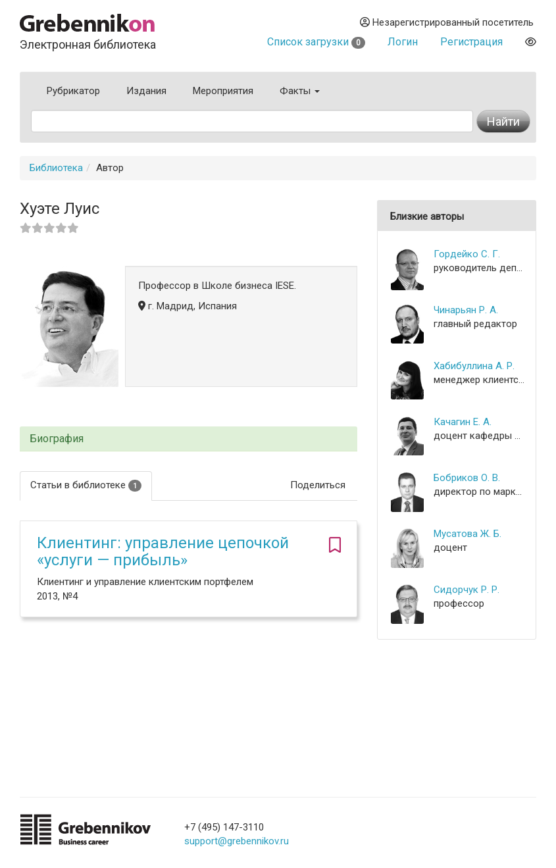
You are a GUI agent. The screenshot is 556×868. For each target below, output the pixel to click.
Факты (300, 91)
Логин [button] (403, 42)
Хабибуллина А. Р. (474, 366)
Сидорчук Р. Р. (466, 590)
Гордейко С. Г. (467, 254)
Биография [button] (57, 439)
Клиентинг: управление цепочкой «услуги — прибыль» (163, 551)
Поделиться (317, 485)
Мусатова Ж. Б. (467, 534)
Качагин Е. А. (463, 422)
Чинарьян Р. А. (466, 310)
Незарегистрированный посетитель (447, 22)
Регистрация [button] (471, 42)
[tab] (188, 439)
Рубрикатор (73, 91)
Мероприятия (223, 91)
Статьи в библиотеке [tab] (85, 485)
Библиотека (56, 168)
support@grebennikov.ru (236, 841)
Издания (146, 91)
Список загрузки (316, 42)
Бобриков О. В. (467, 478)
